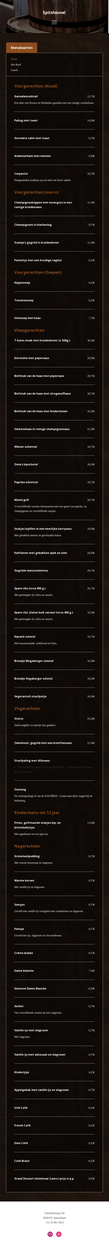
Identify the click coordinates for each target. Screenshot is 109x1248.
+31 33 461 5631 (54, 1222)
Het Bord (16, 64)
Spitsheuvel (54, 12)
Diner (14, 59)
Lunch (14, 70)
